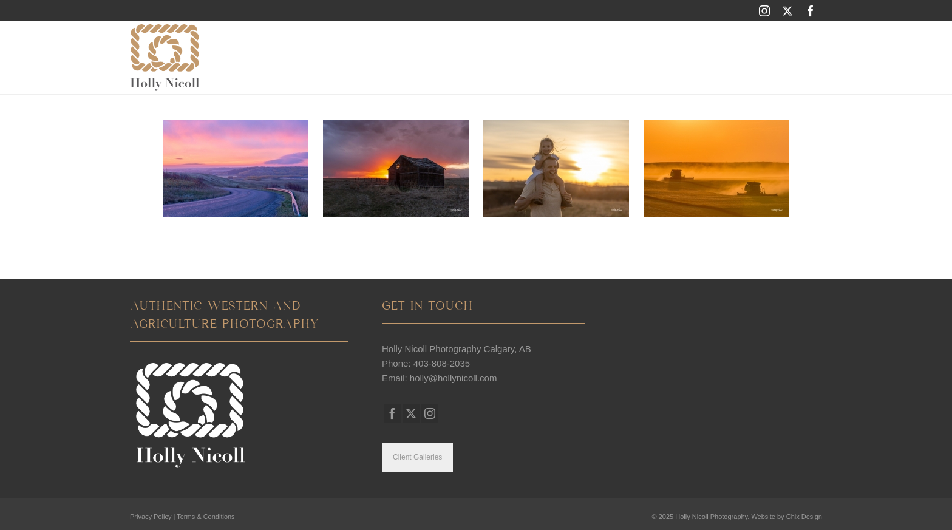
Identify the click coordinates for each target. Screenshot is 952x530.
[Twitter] (787, 10)
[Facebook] (810, 10)
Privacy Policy (150, 516)
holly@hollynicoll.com (453, 378)
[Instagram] (764, 10)
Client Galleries (417, 457)
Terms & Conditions (205, 516)
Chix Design (804, 516)
